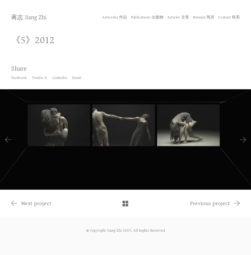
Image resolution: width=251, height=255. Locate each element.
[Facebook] (19, 78)
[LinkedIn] (59, 78)
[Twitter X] (39, 78)
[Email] (76, 78)
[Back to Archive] (125, 203)
